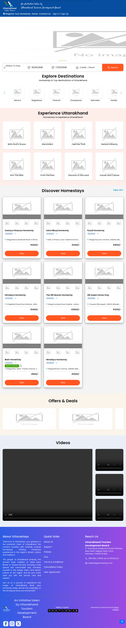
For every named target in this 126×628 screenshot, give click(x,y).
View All (118, 190)
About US (48, 541)
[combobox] (16, 68)
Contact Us (45, 13)
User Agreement (52, 572)
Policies (47, 551)
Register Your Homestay (16, 13)
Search (112, 67)
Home (35, 13)
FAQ (46, 556)
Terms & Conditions (53, 562)
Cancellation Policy (53, 567)
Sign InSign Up (61, 13)
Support (48, 546)
